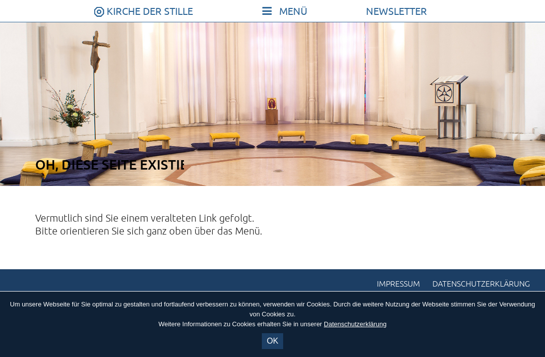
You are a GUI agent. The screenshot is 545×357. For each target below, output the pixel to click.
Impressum (398, 284)
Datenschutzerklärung (481, 284)
